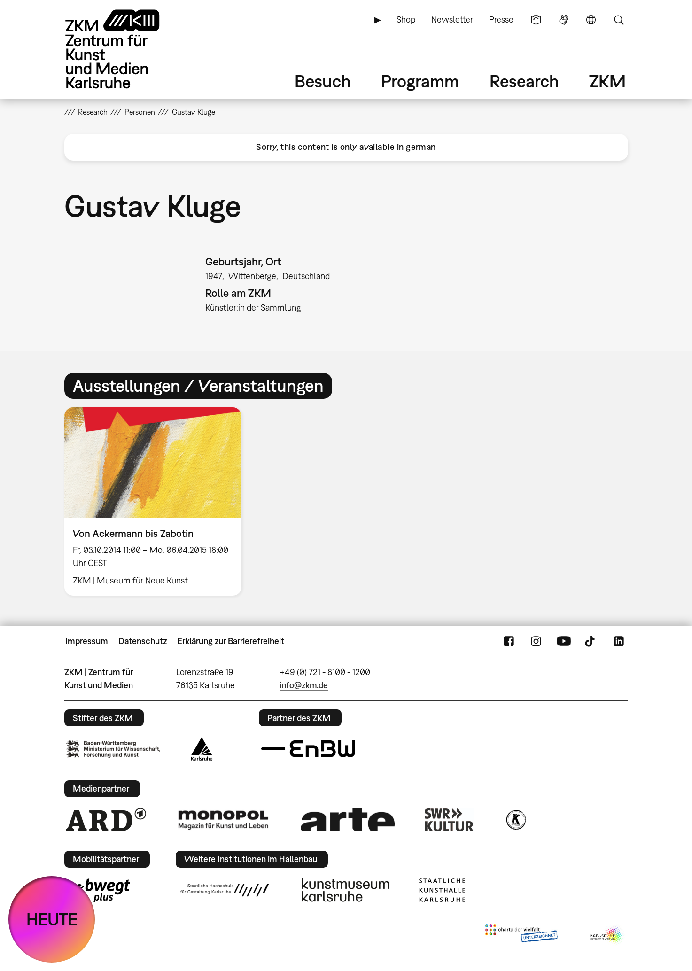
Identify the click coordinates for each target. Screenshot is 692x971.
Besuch (323, 81)
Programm (420, 81)
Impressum (86, 641)
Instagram (536, 641)
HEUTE (52, 919)
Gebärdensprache (563, 19)
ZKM (607, 81)
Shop (406, 19)
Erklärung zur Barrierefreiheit (230, 641)
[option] (157, 501)
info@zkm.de (304, 685)
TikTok (591, 641)
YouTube (563, 641)
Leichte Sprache (536, 19)
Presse (501, 19)
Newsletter (452, 19)
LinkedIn (618, 641)
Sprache (591, 19)
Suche (618, 19)
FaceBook (508, 641)
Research (524, 81)
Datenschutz (142, 641)
